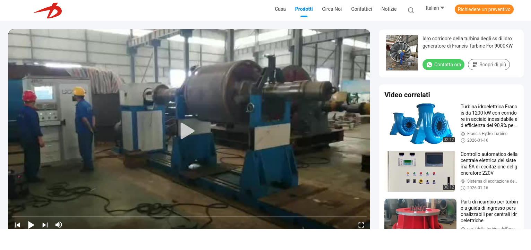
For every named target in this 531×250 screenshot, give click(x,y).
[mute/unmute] (59, 224)
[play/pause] (31, 224)
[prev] (17, 224)
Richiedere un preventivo (484, 9)
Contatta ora (443, 64)
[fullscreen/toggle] (361, 224)
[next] (45, 224)
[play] (189, 131)
